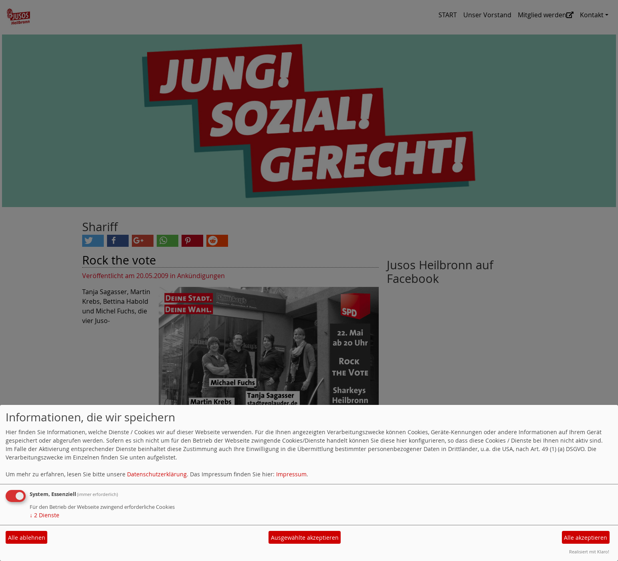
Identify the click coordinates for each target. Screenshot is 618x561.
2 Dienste (44, 515)
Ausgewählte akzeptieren (305, 537)
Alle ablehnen (26, 537)
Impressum (291, 474)
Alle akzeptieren (585, 537)
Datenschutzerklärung (157, 474)
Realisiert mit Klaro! (589, 552)
